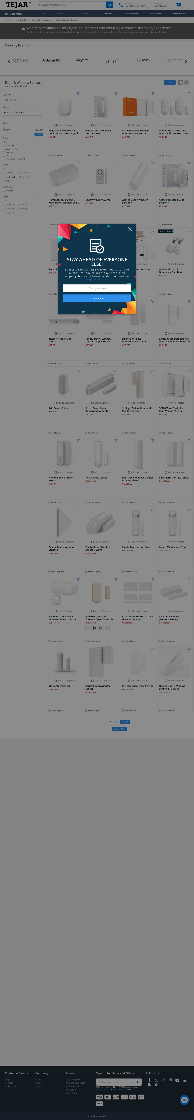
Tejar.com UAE (97, 279)
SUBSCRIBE (97, 298)
